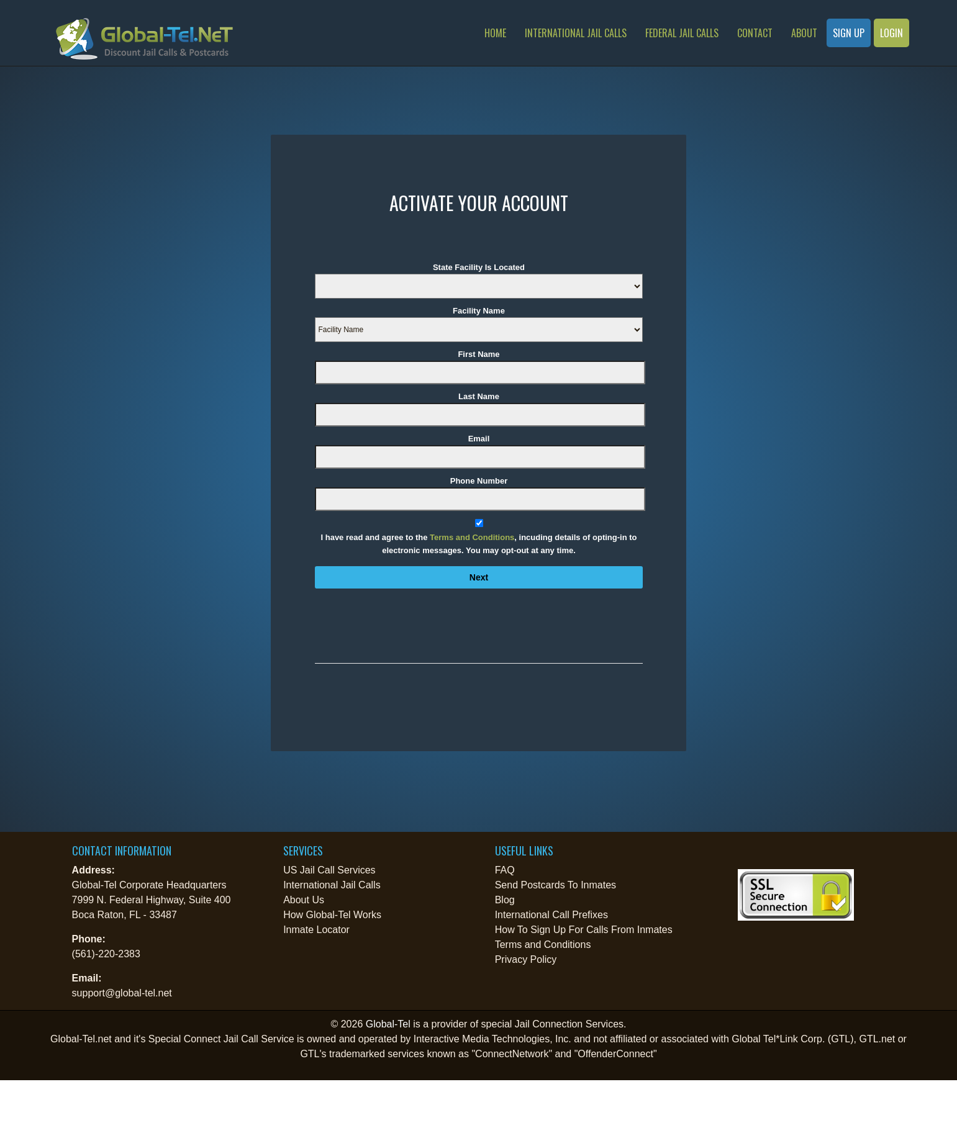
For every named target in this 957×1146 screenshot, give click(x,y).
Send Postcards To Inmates (555, 885)
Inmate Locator (316, 929)
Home (495, 32)
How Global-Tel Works (332, 914)
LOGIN (891, 32)
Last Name (478, 396)
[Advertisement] (130, 1111)
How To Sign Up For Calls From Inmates (584, 929)
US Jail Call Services (329, 870)
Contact (755, 32)
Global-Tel (388, 1024)
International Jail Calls (576, 32)
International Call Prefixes (551, 914)
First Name (478, 354)
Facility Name (479, 310)
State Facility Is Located (479, 267)
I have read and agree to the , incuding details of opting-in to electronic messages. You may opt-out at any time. (479, 544)
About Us (303, 900)
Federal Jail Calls (682, 32)
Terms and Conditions (472, 537)
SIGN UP (848, 32)
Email (479, 438)
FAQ (505, 870)
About (804, 32)
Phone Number (478, 480)
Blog (505, 900)
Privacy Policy (526, 959)
